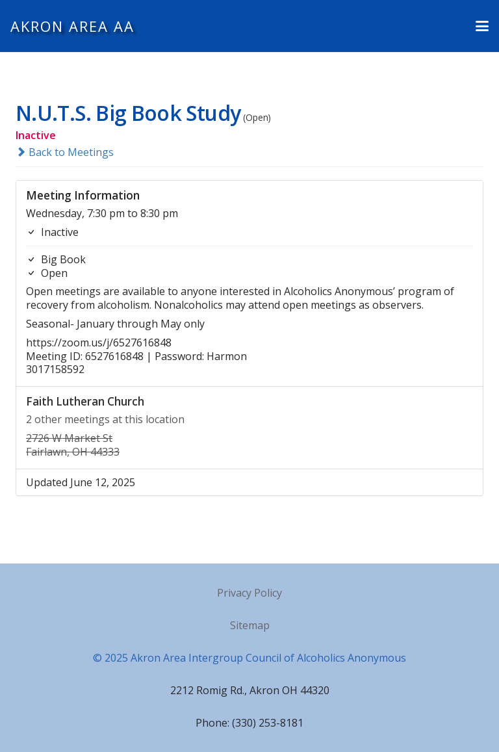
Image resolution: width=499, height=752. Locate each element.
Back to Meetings (65, 152)
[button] (482, 25)
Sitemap (250, 625)
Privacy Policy (249, 593)
